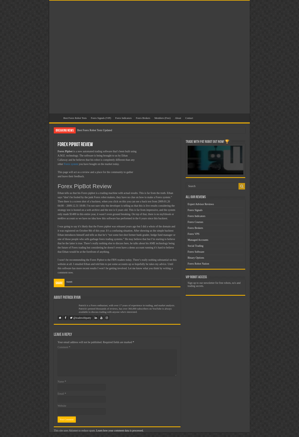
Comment (64, 347)
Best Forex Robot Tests (75, 118)
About (178, 118)
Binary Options (196, 257)
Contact (189, 118)
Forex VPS (194, 234)
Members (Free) (162, 118)
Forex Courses (195, 222)
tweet (69, 281)
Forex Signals (195, 210)
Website (62, 405)
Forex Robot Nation (198, 263)
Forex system (71, 164)
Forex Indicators (123, 118)
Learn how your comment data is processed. (120, 430)
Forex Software (196, 251)
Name (62, 381)
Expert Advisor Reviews (201, 204)
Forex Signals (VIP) (101, 118)
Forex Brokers (143, 118)
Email (62, 393)
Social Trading (195, 245)
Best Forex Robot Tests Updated (94, 130)
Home (56, 117)
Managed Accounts (198, 239)
